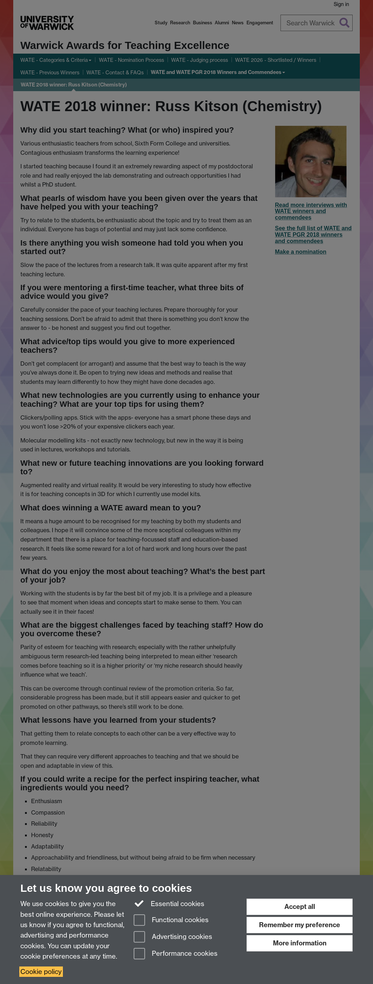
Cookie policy (41, 972)
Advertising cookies (173, 937)
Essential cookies (169, 903)
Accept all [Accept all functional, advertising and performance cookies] (299, 907)
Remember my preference (299, 925)
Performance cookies (176, 954)
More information (300, 943)
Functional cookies (171, 920)
